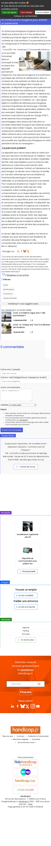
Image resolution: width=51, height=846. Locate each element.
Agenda (26, 627)
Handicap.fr (24, 801)
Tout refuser (26, 12)
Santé (5, 285)
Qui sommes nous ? (27, 742)
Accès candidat (24, 595)
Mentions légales (21, 739)
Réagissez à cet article (18, 275)
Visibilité (4, 404)
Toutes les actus (25, 466)
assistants (24, 420)
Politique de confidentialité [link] (25, 16)
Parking (26, 631)
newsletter (27, 669)
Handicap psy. (8, 289)
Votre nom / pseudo (10, 369)
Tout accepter (9, 12)
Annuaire (26, 634)
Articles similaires (10, 298)
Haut (30, 804)
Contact (21, 736)
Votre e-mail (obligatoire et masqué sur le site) (23, 377)
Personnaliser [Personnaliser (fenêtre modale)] (43, 12)
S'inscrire (25, 692)
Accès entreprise (25, 606)
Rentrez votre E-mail (26, 679)
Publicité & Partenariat (38, 736)
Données (36, 739)
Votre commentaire (10, 387)
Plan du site (7, 736)
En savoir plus (25, 639)
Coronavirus (8, 294)
